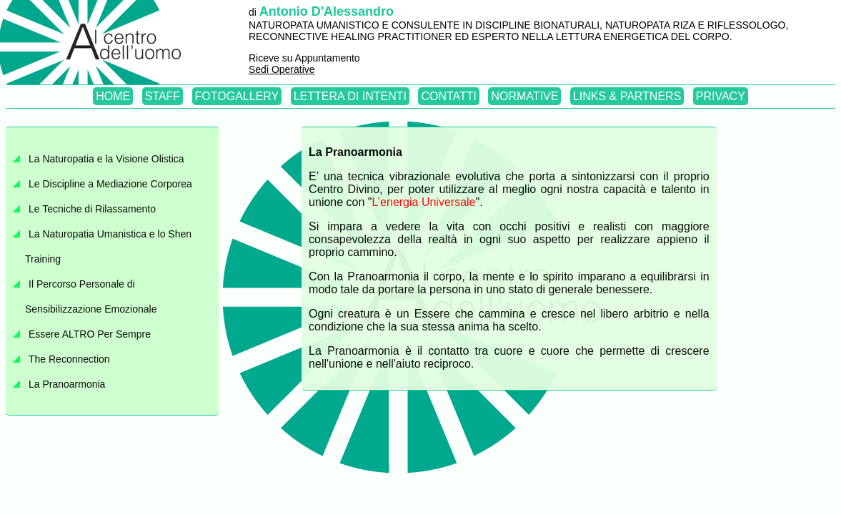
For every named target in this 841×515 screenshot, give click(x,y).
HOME (113, 96)
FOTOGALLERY (237, 96)
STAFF (162, 96)
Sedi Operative (282, 69)
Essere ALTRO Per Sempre (90, 334)
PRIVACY (720, 96)
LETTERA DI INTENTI (350, 96)
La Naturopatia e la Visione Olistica (106, 159)
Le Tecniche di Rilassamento (92, 209)
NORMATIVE (524, 96)
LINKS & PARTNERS (627, 96)
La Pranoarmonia (67, 384)
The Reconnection (69, 359)
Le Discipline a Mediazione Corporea (110, 184)
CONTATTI (449, 96)
